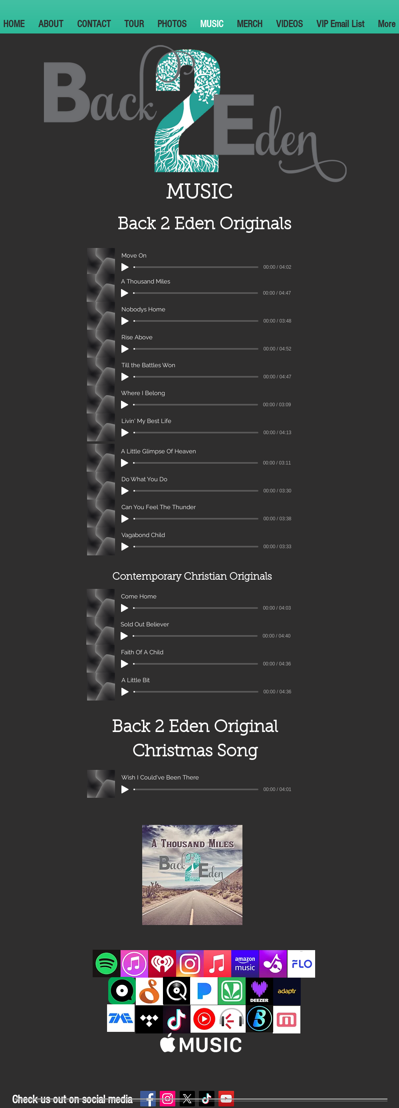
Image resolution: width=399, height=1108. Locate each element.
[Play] (125, 267)
